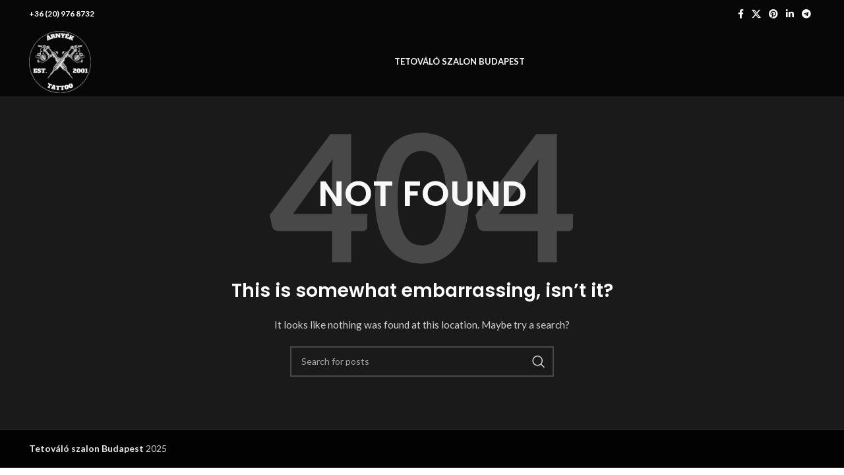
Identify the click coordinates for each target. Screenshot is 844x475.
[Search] (422, 361)
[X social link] (756, 13)
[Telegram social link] (806, 13)
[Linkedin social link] (790, 13)
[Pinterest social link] (773, 13)
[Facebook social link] (741, 13)
